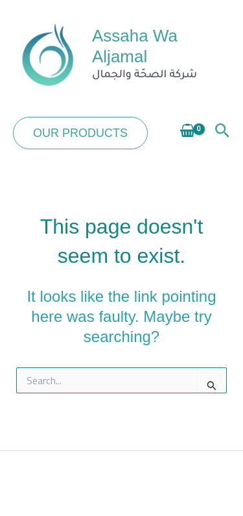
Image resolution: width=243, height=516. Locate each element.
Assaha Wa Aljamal (135, 46)
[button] (80, 133)
